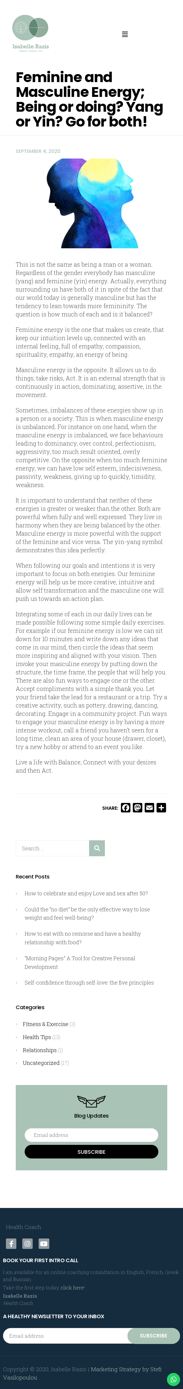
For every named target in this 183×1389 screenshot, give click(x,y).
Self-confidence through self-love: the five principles (89, 981)
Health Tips (37, 1034)
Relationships (40, 1047)
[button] (125, 34)
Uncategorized (41, 1060)
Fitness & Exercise (45, 1022)
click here (72, 1285)
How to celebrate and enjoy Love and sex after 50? (86, 893)
